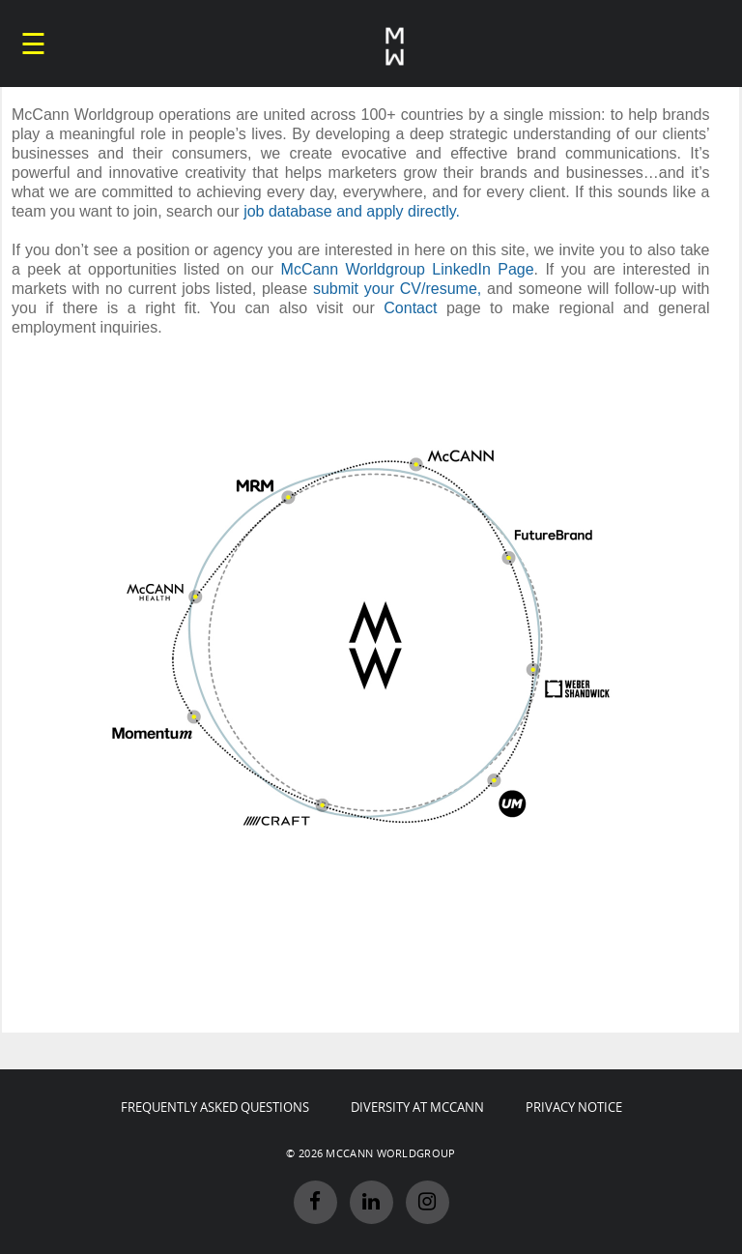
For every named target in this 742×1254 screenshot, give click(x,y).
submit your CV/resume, (397, 288)
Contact (410, 308)
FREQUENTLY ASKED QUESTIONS (215, 1107)
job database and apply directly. (351, 211)
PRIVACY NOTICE (574, 1107)
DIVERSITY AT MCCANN (417, 1107)
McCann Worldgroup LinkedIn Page (407, 269)
